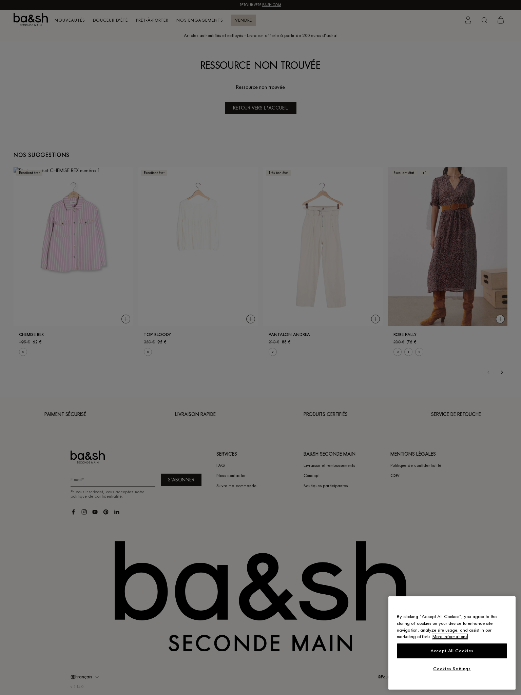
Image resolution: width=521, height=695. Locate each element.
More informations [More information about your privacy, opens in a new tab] (449, 636)
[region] (452, 643)
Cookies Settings (452, 669)
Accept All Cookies (452, 651)
